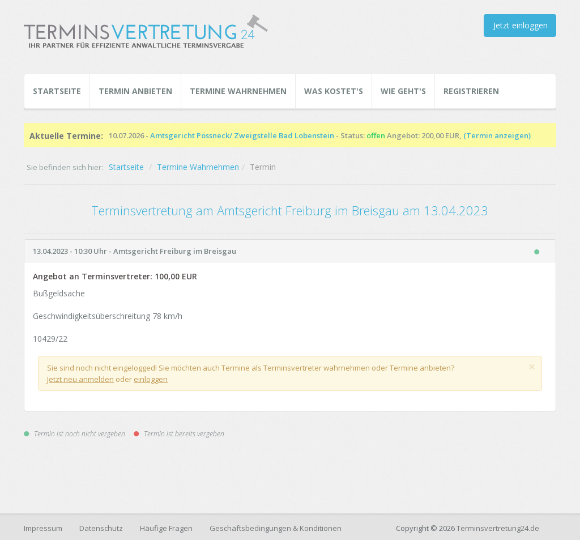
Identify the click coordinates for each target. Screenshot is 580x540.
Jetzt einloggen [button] (520, 25)
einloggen (151, 379)
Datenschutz (101, 528)
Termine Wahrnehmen (238, 91)
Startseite (57, 91)
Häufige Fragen (166, 528)
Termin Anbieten (135, 91)
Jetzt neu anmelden (80, 379)
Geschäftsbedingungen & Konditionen (276, 528)
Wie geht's (403, 91)
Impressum (43, 528)
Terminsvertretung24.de (498, 528)
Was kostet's (333, 91)
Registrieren (471, 91)
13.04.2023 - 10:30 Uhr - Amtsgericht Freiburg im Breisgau (134, 251)
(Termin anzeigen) (497, 135)
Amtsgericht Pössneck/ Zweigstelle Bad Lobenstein (242, 135)
